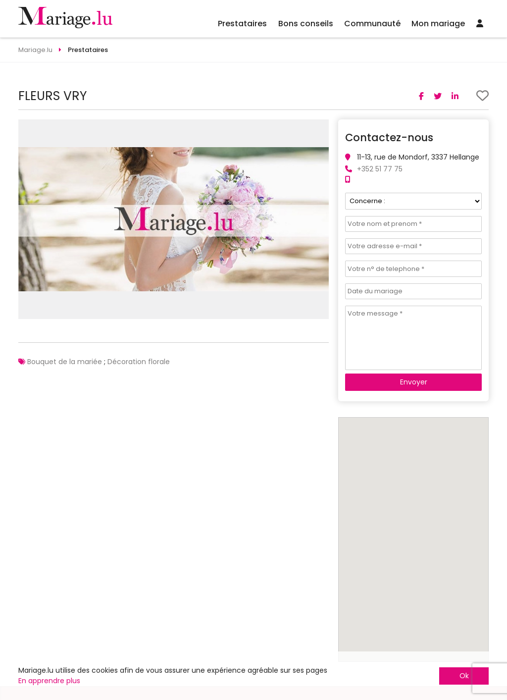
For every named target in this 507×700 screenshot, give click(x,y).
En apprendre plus (49, 681)
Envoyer (413, 382)
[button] (320, 128)
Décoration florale (138, 362)
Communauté (372, 23)
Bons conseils (305, 23)
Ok (464, 676)
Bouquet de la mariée (64, 362)
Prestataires (242, 23)
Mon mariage (438, 23)
